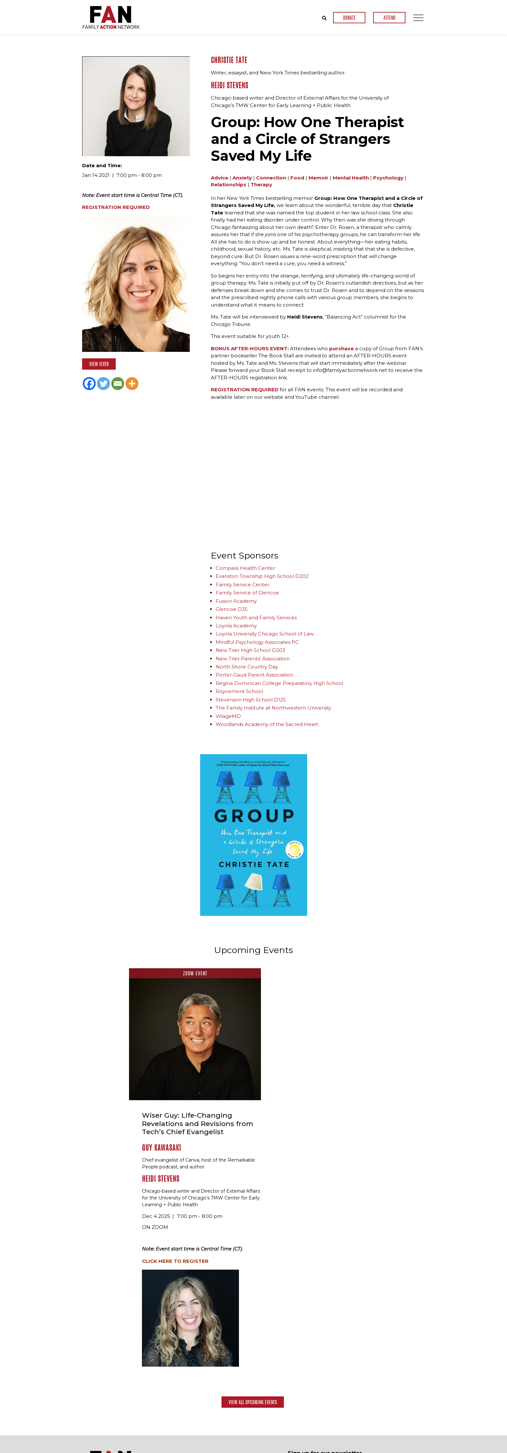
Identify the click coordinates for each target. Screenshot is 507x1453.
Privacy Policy (411, 1448)
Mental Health (351, 177)
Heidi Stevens (229, 85)
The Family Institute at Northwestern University (273, 707)
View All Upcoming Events (253, 1267)
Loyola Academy (236, 625)
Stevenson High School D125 (251, 699)
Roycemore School (239, 691)
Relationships (228, 184)
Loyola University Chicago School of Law (265, 634)
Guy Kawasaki (259, 1014)
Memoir (318, 177)
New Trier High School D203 (250, 650)
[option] (253, 835)
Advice (219, 177)
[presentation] (337, 1373)
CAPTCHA (299, 1355)
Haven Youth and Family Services (256, 617)
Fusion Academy (236, 601)
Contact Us (405, 1428)
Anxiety (242, 177)
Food (297, 177)
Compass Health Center (245, 568)
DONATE (349, 17)
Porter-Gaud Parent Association (254, 675)
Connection (271, 177)
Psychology (388, 177)
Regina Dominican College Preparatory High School (279, 683)
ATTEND (389, 17)
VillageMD (228, 716)
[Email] (117, 383)
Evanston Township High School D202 (262, 576)
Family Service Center (242, 584)
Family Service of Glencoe (247, 592)
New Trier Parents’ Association (253, 658)
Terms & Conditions (371, 1448)
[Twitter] (103, 383)
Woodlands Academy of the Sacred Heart (267, 724)
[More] (131, 383)
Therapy (261, 184)
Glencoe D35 (232, 609)
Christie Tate (229, 60)
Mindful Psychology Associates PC (257, 642)
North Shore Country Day (247, 666)
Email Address (305, 1330)
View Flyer (99, 364)
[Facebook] (89, 383)
